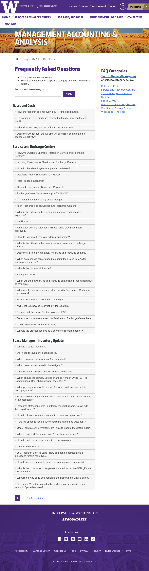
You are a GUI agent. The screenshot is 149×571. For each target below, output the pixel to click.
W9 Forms (22, 221)
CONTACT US (134, 17)
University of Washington (10, 6)
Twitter (67, 538)
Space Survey (108, 100)
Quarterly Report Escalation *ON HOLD (38, 174)
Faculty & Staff (99, 6)
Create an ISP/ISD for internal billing (36, 324)
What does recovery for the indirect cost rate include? (46, 127)
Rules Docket (112, 550)
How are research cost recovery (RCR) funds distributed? (48, 111)
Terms (127, 550)
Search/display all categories (118, 76)
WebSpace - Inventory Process (118, 104)
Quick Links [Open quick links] (138, 7)
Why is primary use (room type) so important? (41, 359)
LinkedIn (87, 538)
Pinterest (94, 538)
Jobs (73, 550)
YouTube (81, 538)
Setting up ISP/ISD (27, 274)
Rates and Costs (110, 86)
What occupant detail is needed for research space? (45, 371)
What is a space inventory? (31, 346)
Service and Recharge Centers (118, 89)
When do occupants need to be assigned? (40, 365)
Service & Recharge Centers (33, 17)
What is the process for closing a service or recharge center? (50, 330)
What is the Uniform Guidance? (34, 268)
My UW (84, 550)
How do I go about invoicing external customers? (43, 237)
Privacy (97, 550)
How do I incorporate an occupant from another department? (49, 415)
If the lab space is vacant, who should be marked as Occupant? (51, 421)
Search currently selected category (29, 89)
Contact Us (60, 550)
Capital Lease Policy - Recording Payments (40, 187)
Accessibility (21, 550)
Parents (84, 6)
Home (6, 17)
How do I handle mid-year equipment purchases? (43, 168)
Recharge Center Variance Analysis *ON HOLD (42, 193)
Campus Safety (41, 550)
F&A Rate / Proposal (70, 17)
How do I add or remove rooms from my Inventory (44, 440)
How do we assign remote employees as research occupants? (50, 462)
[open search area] (123, 6)
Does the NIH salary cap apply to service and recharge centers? (51, 252)
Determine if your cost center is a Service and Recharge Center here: (54, 318)
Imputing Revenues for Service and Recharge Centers (46, 162)
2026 (57, 561)
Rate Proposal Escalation (30, 181)
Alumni (112, 6)
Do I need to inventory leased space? (37, 352)
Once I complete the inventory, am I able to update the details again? (54, 428)
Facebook (61, 538)
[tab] (54, 112)
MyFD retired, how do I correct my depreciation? (43, 306)
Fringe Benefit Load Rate (106, 17)
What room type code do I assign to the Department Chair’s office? (53, 477)
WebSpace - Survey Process (116, 108)
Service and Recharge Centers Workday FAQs (42, 312)
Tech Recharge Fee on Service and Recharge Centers (46, 205)
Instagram (74, 538)
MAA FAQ (10, 24)
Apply (69, 94)
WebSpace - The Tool (113, 111)
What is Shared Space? (30, 446)
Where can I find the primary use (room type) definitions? (47, 434)
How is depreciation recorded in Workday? (40, 299)
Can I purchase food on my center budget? (40, 199)
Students (73, 6)
